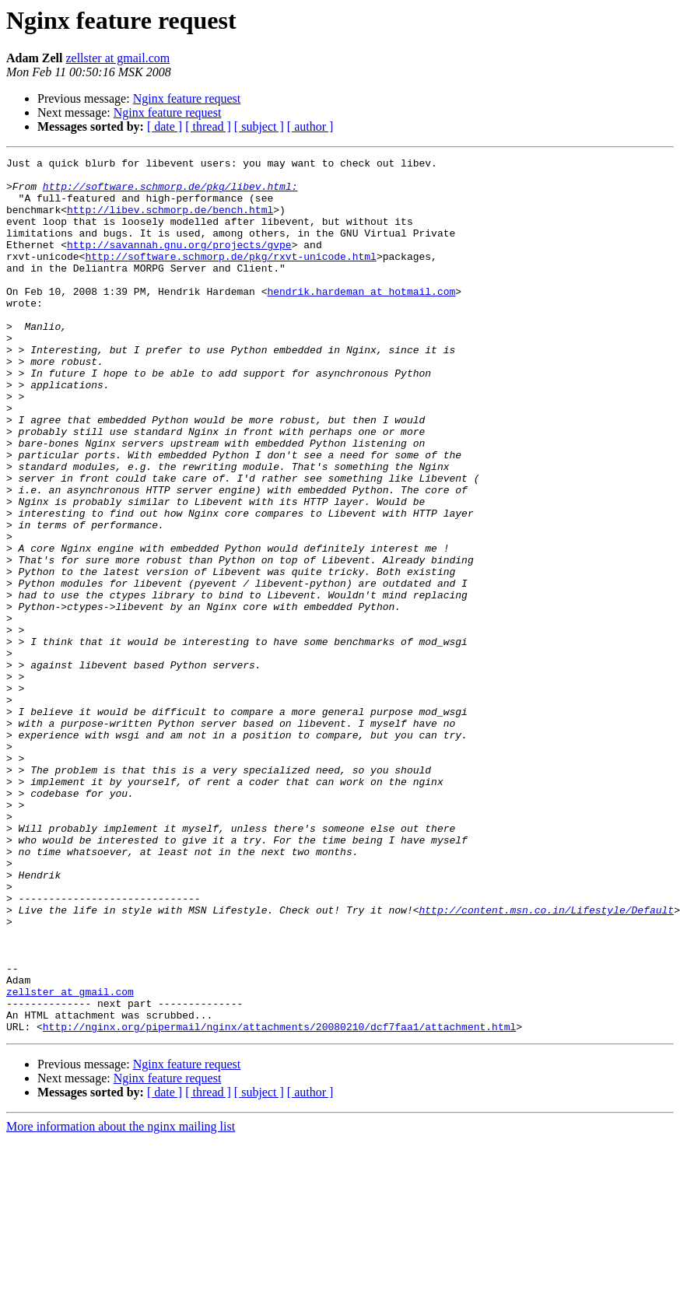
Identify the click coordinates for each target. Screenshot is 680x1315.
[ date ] (164, 126)
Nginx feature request (187, 98)
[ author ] (310, 126)
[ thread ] (208, 126)
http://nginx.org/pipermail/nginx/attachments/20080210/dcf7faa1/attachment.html (279, 1201)
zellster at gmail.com (117, 58)
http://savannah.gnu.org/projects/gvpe (179, 263)
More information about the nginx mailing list (120, 1301)
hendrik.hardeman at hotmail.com (361, 319)
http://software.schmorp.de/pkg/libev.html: (170, 193)
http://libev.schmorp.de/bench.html (170, 221)
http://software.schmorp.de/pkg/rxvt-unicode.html (230, 277)
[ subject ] (259, 126)
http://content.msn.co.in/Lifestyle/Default (546, 1061)
